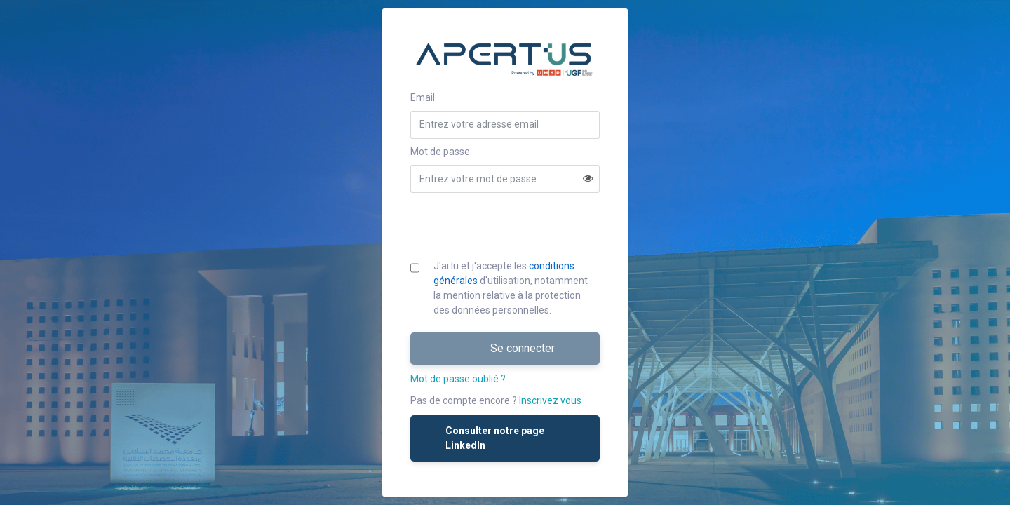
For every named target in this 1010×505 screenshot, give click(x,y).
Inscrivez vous (550, 400)
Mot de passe (440, 151)
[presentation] (506, 225)
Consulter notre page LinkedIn (484, 438)
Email (422, 97)
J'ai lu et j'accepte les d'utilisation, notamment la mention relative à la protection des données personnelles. (510, 288)
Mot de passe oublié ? (458, 378)
